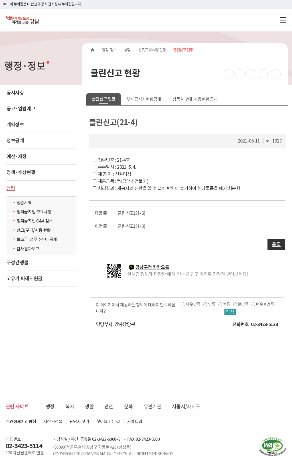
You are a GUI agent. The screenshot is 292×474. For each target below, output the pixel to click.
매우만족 (193, 304)
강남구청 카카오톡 (152, 267)
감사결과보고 (28, 249)
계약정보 (15, 124)
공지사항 (15, 93)
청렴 (11, 188)
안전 (108, 406)
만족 (211, 304)
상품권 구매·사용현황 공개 (195, 99)
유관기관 (152, 406)
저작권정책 (52, 421)
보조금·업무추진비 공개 (37, 239)
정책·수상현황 (21, 172)
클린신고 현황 (103, 99)
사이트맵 (134, 421)
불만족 (243, 304)
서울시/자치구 (186, 406)
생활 (89, 406)
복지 (69, 406)
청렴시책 (24, 202)
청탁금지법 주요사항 (34, 212)
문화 (128, 406)
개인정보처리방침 (21, 421)
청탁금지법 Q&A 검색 (36, 221)
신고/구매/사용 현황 (34, 230)
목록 (276, 244)
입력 (230, 312)
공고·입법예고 (21, 109)
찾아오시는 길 (108, 421)
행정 (50, 406)
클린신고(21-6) (131, 213)
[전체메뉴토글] (283, 20)
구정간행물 (18, 262)
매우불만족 (265, 304)
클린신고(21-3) (131, 226)
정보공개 (15, 140)
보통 (226, 304)
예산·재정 (17, 156)
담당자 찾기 (79, 421)
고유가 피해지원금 (24, 278)
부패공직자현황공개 (144, 99)
